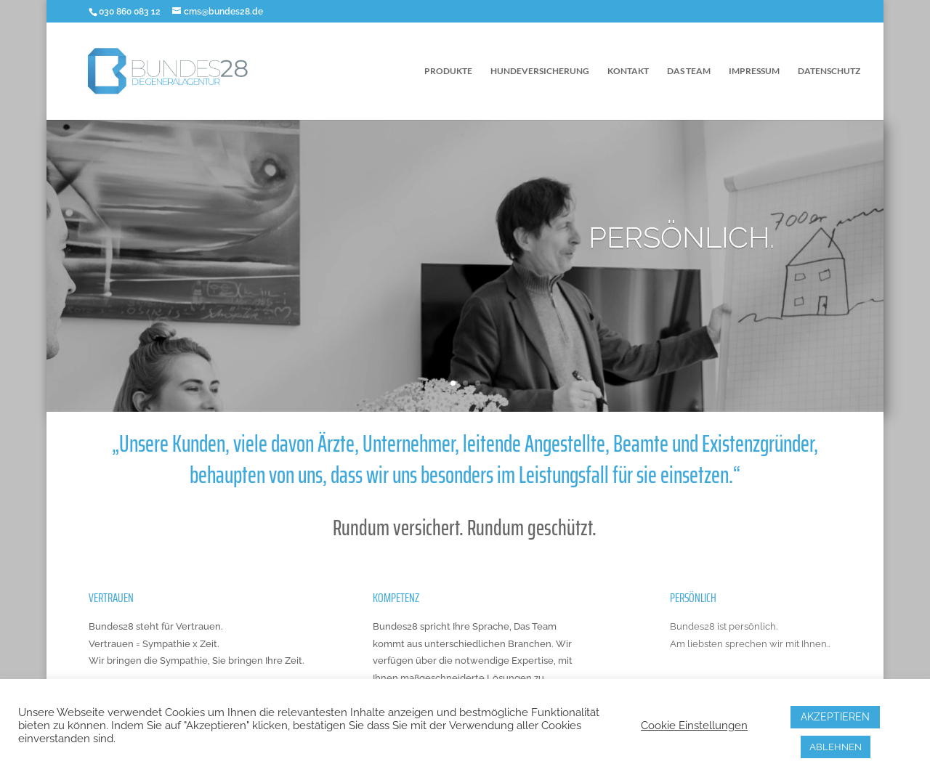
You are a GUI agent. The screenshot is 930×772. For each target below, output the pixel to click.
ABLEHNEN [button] (835, 746)
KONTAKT (628, 71)
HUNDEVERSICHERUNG (539, 71)
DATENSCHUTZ (829, 71)
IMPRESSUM (754, 71)
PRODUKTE (448, 71)
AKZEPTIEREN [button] (835, 717)
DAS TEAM (689, 71)
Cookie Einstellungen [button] (694, 725)
